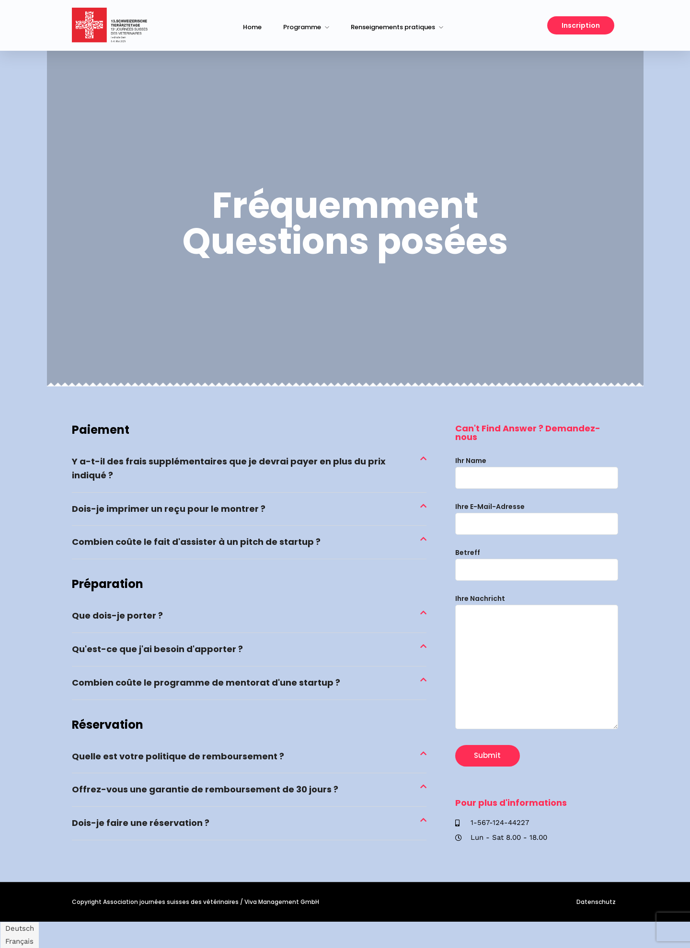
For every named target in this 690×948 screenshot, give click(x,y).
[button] (249, 469)
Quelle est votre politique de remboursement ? (178, 756)
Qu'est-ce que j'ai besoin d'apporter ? (157, 649)
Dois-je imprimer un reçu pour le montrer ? (168, 509)
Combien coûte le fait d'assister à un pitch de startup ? (196, 542)
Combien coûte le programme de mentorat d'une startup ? (206, 682)
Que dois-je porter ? (117, 615)
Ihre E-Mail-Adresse (536, 515)
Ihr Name (536, 469)
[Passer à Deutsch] (19, 928)
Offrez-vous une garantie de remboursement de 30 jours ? (205, 789)
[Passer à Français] (19, 941)
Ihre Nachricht (536, 663)
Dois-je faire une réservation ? (140, 823)
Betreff (536, 561)
